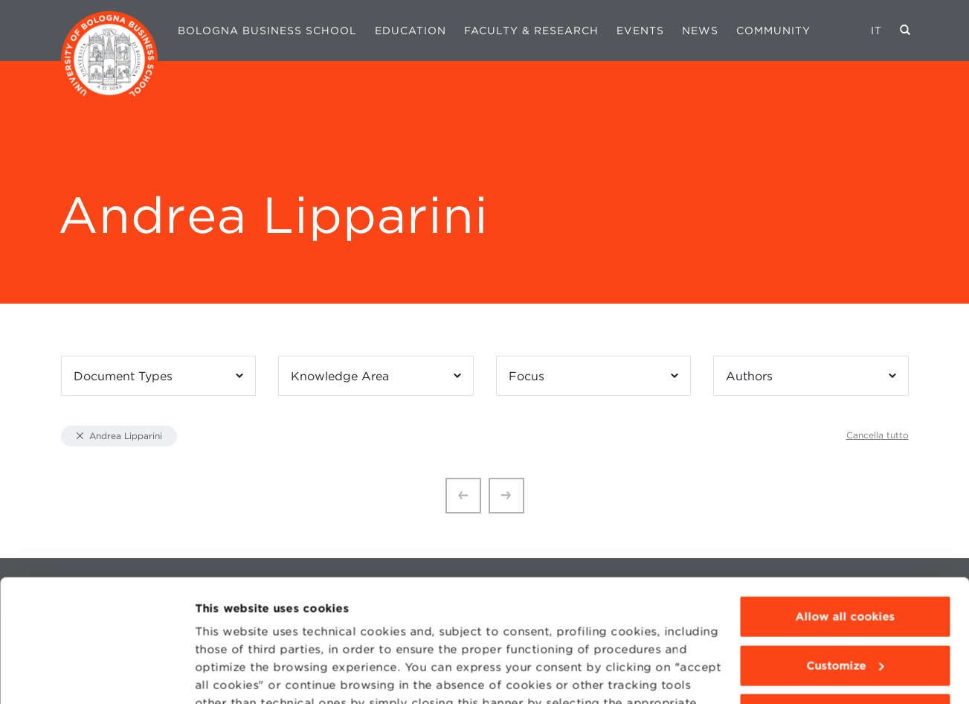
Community (773, 30)
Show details (232, 675)
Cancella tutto (877, 435)
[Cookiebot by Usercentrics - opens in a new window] (96, 675)
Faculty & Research (531, 30)
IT (876, 30)
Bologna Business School (267, 30)
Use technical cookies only (844, 609)
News (700, 30)
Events (640, 30)
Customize (845, 560)
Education (410, 30)
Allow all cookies (845, 512)
